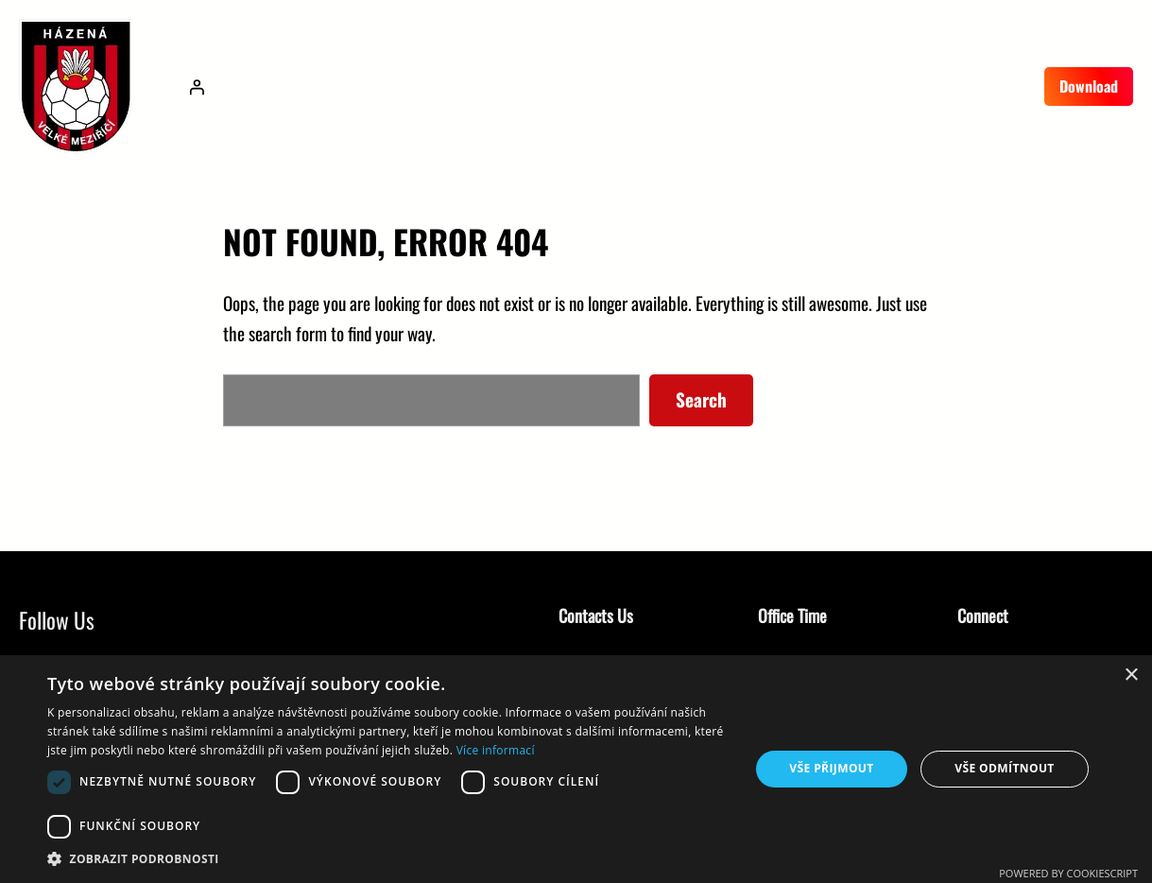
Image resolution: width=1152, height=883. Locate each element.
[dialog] (576, 769)
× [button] (1131, 675)
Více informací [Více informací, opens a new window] (495, 750)
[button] (388, 859)
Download (1088, 86)
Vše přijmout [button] (831, 768)
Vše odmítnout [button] (1004, 768)
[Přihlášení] (196, 87)
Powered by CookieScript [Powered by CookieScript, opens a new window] (1068, 873)
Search (701, 399)
